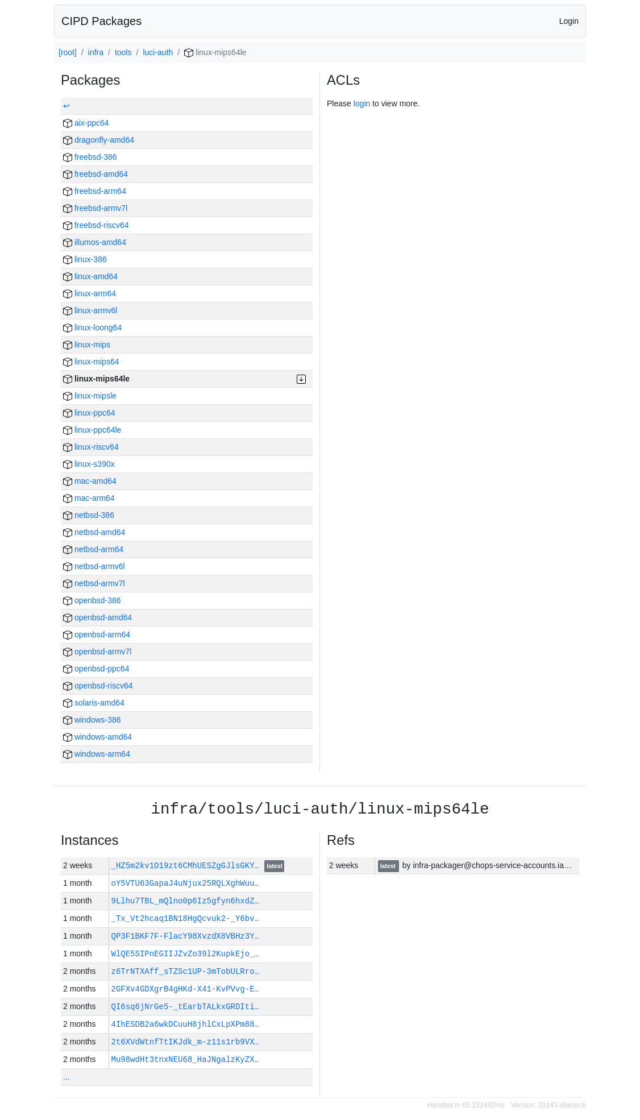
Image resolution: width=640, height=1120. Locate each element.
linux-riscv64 (91, 446)
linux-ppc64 (89, 412)
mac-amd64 (90, 481)
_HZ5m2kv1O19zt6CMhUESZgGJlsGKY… (187, 865)
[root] (68, 52)
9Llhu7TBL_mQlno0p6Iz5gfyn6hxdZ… (185, 900)
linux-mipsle (90, 395)
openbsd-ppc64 (96, 668)
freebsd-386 (90, 156)
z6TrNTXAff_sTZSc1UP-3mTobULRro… (185, 971)
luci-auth (158, 52)
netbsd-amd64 (94, 532)
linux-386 (85, 259)
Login (569, 21)
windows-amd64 (97, 736)
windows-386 (92, 719)
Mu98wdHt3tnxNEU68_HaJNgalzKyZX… (185, 1059)
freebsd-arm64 (94, 191)
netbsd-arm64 (93, 549)
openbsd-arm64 (96, 634)
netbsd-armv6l (94, 566)
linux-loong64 (92, 327)
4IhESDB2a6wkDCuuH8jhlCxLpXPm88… (185, 1024)
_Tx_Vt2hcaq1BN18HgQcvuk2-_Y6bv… (185, 918)
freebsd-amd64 (95, 174)
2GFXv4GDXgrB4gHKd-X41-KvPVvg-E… (185, 989)
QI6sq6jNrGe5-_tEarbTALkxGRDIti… (185, 1006)
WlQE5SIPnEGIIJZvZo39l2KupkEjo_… (185, 953)
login (362, 103)
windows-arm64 (96, 753)
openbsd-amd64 (97, 617)
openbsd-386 (92, 600)
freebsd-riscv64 (96, 225)
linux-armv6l (90, 310)
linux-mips (86, 344)
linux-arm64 (89, 293)
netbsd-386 (88, 515)
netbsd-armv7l (94, 583)
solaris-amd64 (93, 702)
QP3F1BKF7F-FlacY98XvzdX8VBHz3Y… (185, 936)
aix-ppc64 (86, 122)
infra (95, 52)
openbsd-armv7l (97, 651)
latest (274, 866)
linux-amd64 (90, 276)
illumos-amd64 (94, 242)
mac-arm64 (89, 498)
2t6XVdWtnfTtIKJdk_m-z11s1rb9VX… (185, 1041)
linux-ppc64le (92, 429)
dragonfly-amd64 (98, 139)
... (66, 1076)
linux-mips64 (91, 361)
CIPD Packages (101, 21)
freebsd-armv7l (95, 208)
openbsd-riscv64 (98, 685)
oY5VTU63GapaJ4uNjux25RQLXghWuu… (185, 883)
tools (123, 52)
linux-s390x (89, 463)
